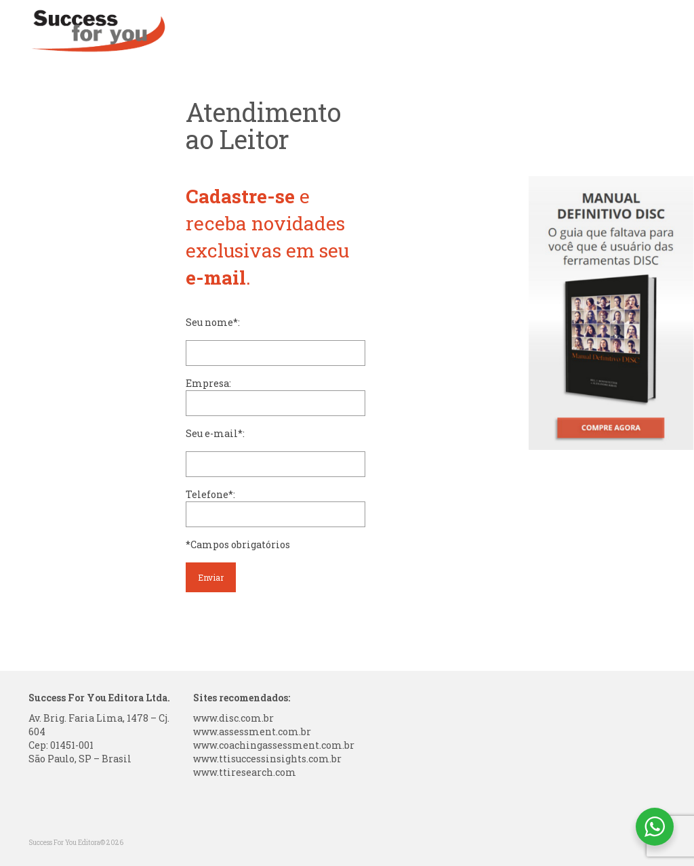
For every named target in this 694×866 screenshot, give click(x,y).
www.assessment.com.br (252, 731)
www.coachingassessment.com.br (273, 745)
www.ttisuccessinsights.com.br (267, 758)
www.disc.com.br (233, 718)
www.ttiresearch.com (244, 772)
